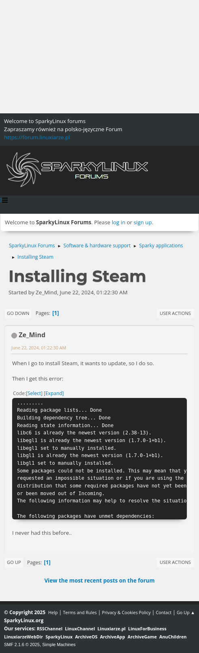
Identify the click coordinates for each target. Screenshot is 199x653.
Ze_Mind (32, 334)
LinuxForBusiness (147, 628)
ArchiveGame (142, 637)
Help (53, 612)
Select (34, 393)
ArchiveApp (112, 637)
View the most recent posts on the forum (99, 580)
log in (119, 222)
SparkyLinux (59, 637)
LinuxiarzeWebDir (23, 637)
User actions (175, 313)
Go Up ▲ (186, 612)
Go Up (14, 562)
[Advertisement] (99, 56)
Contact (163, 612)
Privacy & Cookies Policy (126, 612)
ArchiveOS (86, 637)
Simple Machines (58, 644)
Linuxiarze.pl (112, 628)
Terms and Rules (80, 612)
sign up (143, 222)
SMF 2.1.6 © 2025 (22, 644)
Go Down (18, 313)
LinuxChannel (80, 628)
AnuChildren (172, 637)
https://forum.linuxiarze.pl (37, 137)
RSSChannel (49, 628)
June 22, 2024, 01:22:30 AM (38, 348)
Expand (53, 393)
